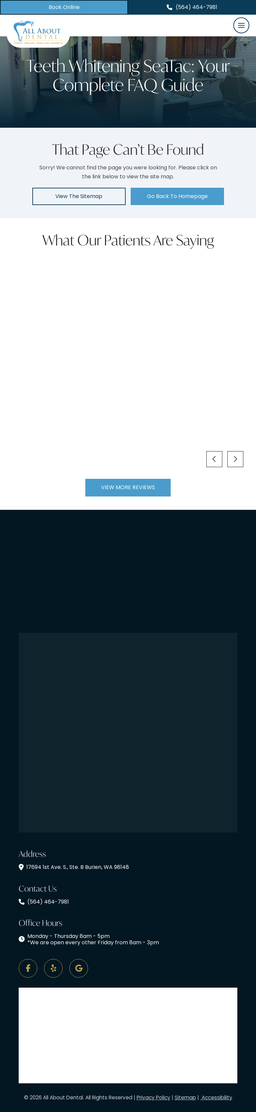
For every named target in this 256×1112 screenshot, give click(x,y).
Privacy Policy (153, 1097)
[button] (241, 25)
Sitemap (185, 1097)
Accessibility (216, 1097)
